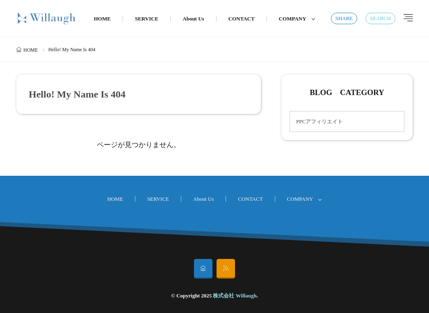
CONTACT (241, 19)
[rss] (226, 269)
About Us (193, 19)
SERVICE (146, 19)
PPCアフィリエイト (319, 121)
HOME (102, 19)
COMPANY (292, 19)
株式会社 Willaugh (234, 296)
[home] (203, 269)
